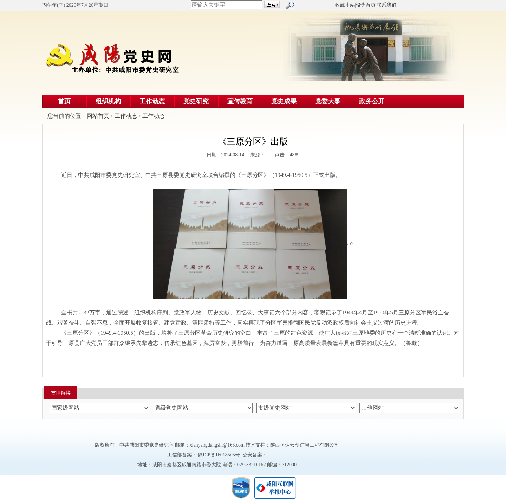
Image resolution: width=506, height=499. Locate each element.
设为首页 (366, 5)
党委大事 (327, 101)
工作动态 (152, 101)
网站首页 (98, 116)
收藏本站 (345, 5)
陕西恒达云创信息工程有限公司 (304, 445)
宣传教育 (240, 101)
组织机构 (108, 101)
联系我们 (386, 5)
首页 (64, 101)
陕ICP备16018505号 (219, 455)
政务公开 (371, 101)
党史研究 (196, 101)
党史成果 (284, 101)
